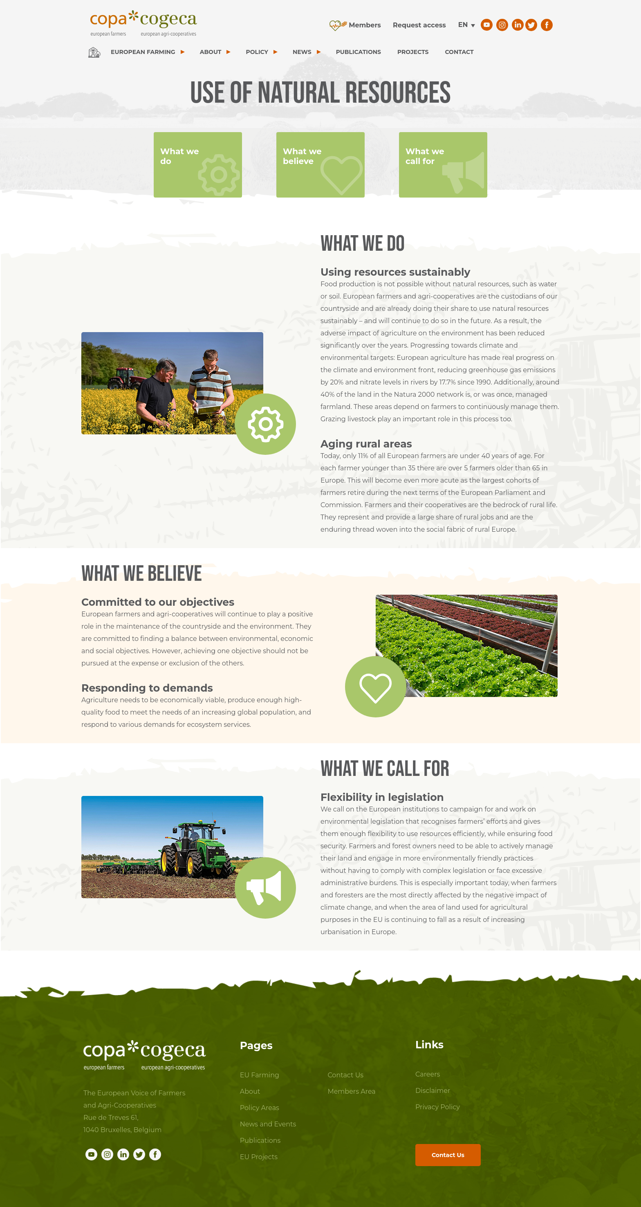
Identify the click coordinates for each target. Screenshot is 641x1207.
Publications (260, 1140)
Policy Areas (259, 1108)
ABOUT (211, 52)
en (463, 25)
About (250, 1091)
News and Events (268, 1124)
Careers (427, 1074)
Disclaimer (432, 1091)
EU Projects (259, 1157)
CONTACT (459, 52)
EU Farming (259, 1075)
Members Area (351, 1091)
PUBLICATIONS (358, 52)
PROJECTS (412, 52)
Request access (419, 25)
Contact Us (345, 1075)
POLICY (257, 52)
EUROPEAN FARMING (143, 52)
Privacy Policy (437, 1107)
